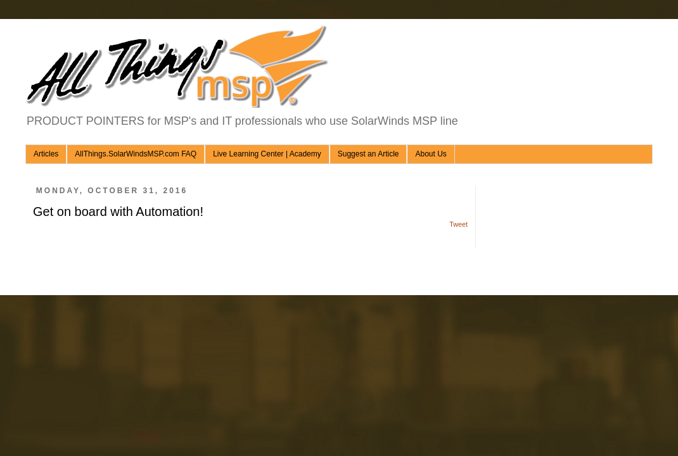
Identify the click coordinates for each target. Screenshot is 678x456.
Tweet (458, 224)
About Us (430, 153)
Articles (46, 153)
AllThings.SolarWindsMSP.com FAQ (135, 153)
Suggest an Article (368, 153)
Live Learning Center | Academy (267, 153)
